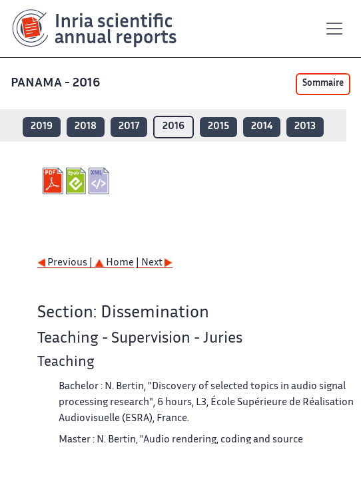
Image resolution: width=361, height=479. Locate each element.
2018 (86, 126)
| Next (154, 263)
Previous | (66, 263)
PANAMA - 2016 (57, 83)
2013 (305, 126)
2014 (261, 126)
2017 (129, 126)
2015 (218, 126)
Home (114, 263)
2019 (42, 126)
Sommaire (323, 84)
